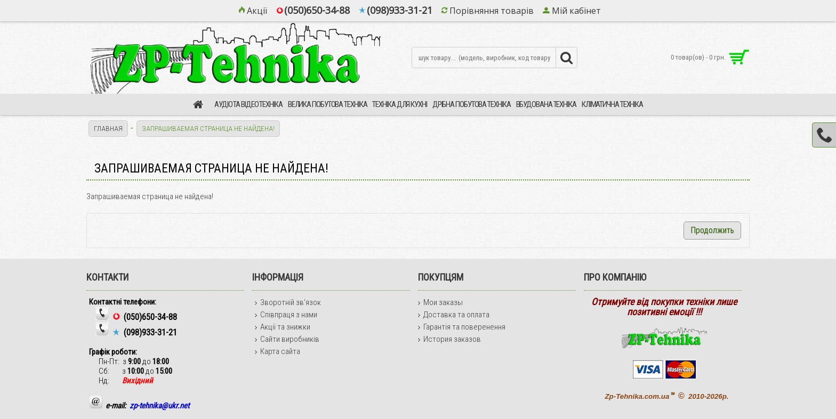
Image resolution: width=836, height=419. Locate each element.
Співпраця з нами (286, 314)
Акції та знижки (282, 327)
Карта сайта (277, 351)
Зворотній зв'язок (288, 302)
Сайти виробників (287, 339)
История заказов (449, 339)
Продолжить (712, 230)
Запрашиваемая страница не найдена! (210, 128)
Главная (108, 128)
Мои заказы (440, 302)
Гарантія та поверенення (461, 327)
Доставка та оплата (453, 314)
